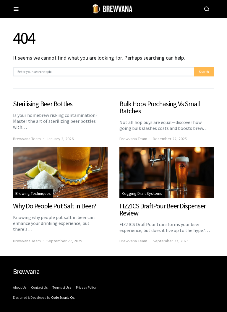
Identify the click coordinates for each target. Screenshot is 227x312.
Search (204, 71)
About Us (19, 287)
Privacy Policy (86, 287)
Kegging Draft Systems (142, 193)
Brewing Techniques (33, 193)
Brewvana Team (27, 138)
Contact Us (39, 287)
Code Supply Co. (63, 297)
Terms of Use (61, 287)
